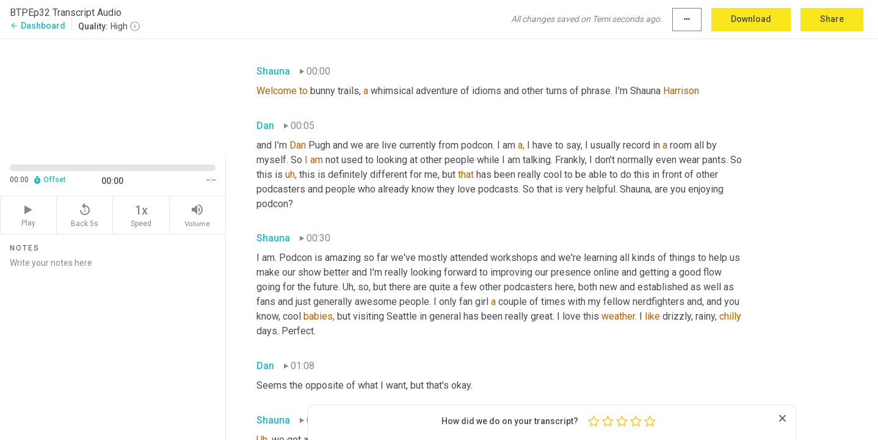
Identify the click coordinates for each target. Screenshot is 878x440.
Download (751, 19)
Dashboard (37, 26)
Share (832, 19)
